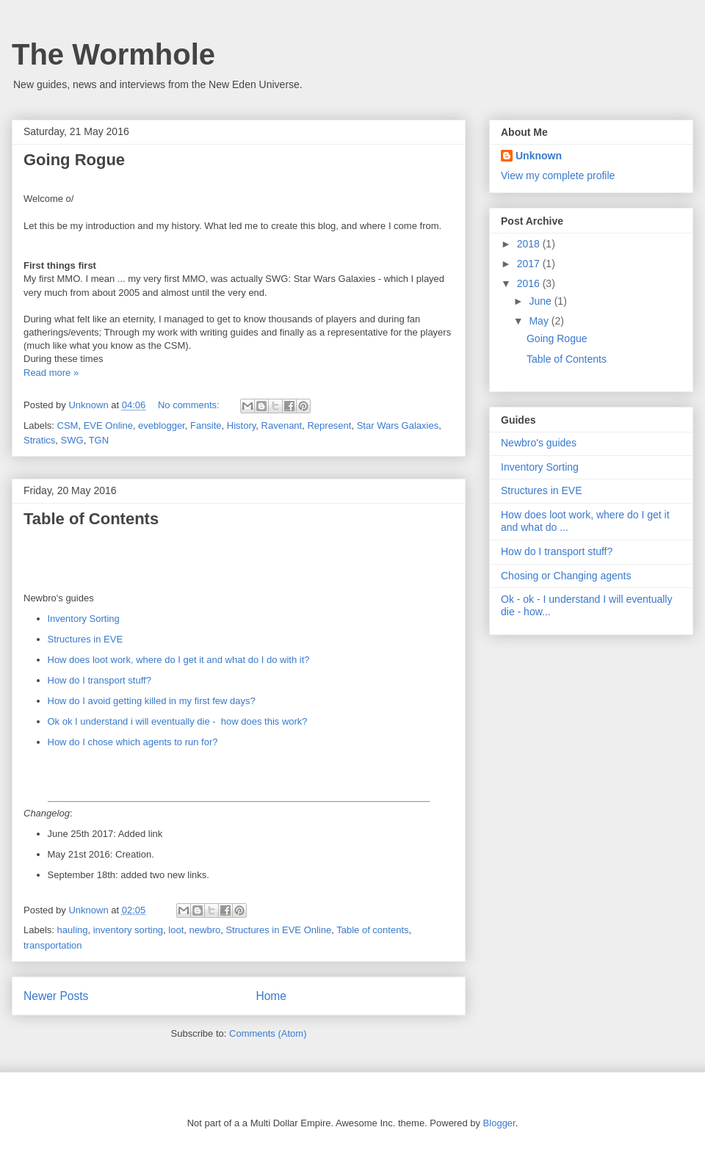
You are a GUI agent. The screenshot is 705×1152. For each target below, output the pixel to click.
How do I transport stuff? (99, 680)
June (541, 301)
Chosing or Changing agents (566, 576)
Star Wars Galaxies (398, 425)
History (241, 425)
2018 (530, 244)
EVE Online (108, 425)
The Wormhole (113, 54)
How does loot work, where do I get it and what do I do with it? (179, 659)
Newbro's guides (538, 443)
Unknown (539, 156)
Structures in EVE (85, 639)
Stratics (39, 440)
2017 (530, 263)
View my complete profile (558, 175)
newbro (205, 929)
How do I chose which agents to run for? (133, 741)
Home (271, 996)
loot (176, 929)
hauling (72, 929)
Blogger (499, 1123)
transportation (53, 945)
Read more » (51, 372)
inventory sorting (128, 929)
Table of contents (372, 929)
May (540, 321)
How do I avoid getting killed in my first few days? (152, 700)
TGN (99, 440)
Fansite (206, 425)
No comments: (190, 404)
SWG (72, 440)
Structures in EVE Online (278, 929)
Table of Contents (91, 519)
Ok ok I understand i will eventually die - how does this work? (178, 721)
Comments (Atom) (267, 1033)
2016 (530, 283)
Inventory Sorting (84, 618)
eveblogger (161, 425)
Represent (329, 425)
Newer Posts (56, 996)
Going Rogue (74, 160)
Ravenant (282, 425)
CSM (68, 425)
